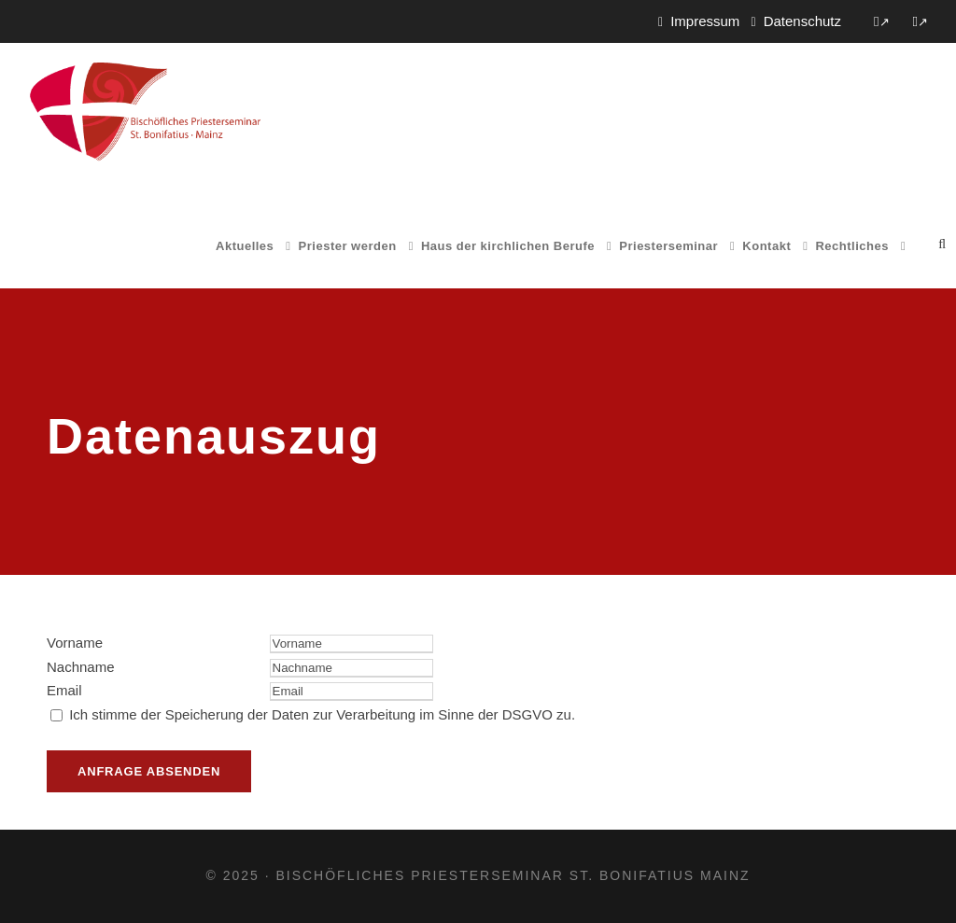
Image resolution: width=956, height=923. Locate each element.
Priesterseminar (668, 246)
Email (64, 690)
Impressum (704, 21)
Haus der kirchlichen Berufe (508, 246)
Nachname (81, 667)
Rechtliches (851, 246)
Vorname (75, 642)
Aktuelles (245, 246)
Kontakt (766, 246)
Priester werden (348, 246)
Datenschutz (802, 21)
